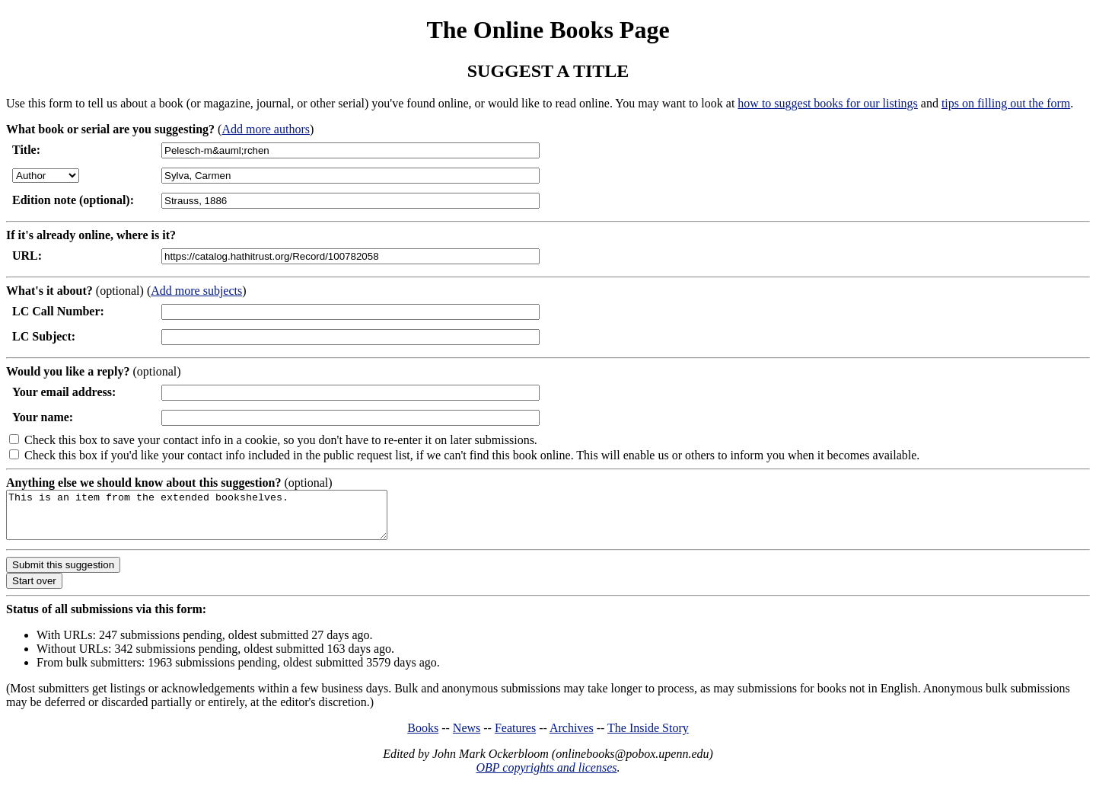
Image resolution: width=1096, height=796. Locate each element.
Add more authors (265, 129)
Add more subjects (196, 290)
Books (422, 736)
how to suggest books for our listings (827, 103)
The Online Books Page (547, 29)
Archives (572, 736)
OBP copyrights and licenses (546, 776)
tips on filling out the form (1005, 103)
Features (515, 736)
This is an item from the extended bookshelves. (219, 519)
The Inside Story (648, 736)
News (466, 736)
